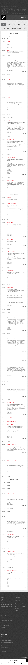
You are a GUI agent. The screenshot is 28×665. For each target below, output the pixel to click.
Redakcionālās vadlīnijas (6, 606)
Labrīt (8, 41)
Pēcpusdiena (10, 287)
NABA (16, 13)
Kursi (2, 638)
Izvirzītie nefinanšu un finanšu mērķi (20, 599)
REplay (5, 1)
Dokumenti (3, 608)
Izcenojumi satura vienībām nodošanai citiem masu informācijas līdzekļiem (6, 649)
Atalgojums (17, 597)
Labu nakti (9, 417)
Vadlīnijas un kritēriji (5, 645)
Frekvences (3, 629)
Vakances (3, 627)
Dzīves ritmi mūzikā (11, 203)
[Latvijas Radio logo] (3, 17)
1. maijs (8, 28)
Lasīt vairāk (24, 71)
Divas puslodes (10, 270)
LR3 (12, 13)
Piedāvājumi (4, 634)
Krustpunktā (10, 222)
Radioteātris (20, 13)
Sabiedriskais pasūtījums (6, 604)
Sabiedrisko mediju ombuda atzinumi (5, 616)
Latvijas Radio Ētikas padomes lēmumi (5, 613)
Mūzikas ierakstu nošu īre (7, 642)
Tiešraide (9, 17)
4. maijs (24, 28)
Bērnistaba (6, 3)
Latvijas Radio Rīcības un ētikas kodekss (6, 610)
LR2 (10, 13)
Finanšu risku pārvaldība (20, 602)
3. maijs (19, 28)
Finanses (17, 595)
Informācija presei (5, 625)
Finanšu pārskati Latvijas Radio (20, 604)
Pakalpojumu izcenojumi (6, 640)
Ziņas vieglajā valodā (12, 421)
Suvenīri (3, 636)
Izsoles (16, 610)
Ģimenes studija (11, 251)
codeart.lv (25, 657)
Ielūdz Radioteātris (11, 444)
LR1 (8, 13)
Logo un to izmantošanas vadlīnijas (6, 621)
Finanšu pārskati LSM (20, 606)
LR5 (13, 13)
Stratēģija (3, 602)
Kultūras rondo (10, 180)
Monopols (9, 384)
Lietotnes (3, 623)
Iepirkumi (17, 608)
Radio (2, 597)
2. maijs (14, 28)
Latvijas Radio (4, 13)
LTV (5, 4)
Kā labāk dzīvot (10, 139)
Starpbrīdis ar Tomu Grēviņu (14, 315)
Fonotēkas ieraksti (5, 655)
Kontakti (3, 631)
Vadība (2, 600)
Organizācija (4, 599)
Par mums (3, 595)
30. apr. (3, 28)
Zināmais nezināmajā (12, 157)
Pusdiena (9, 197)
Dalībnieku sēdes (5, 619)
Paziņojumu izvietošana (6, 644)
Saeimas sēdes (4, 653)
